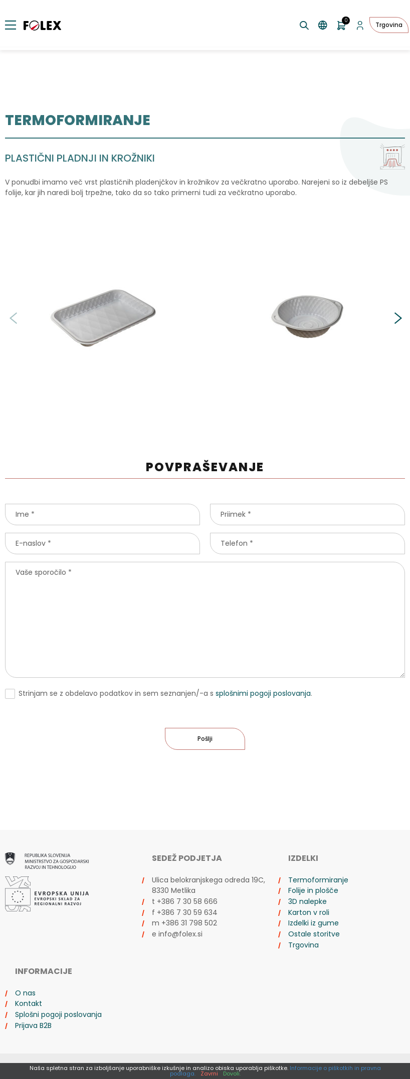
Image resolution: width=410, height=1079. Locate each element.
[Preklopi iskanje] (304, 25)
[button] (397, 318)
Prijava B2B (33, 1025)
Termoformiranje (318, 880)
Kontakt (28, 1003)
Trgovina (388, 25)
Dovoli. (232, 1073)
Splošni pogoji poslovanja (58, 1014)
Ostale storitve (314, 934)
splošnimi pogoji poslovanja (263, 693)
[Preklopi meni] (10, 25)
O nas (25, 993)
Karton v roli (308, 912)
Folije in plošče (313, 890)
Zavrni (209, 1073)
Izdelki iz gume (313, 923)
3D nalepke (307, 901)
